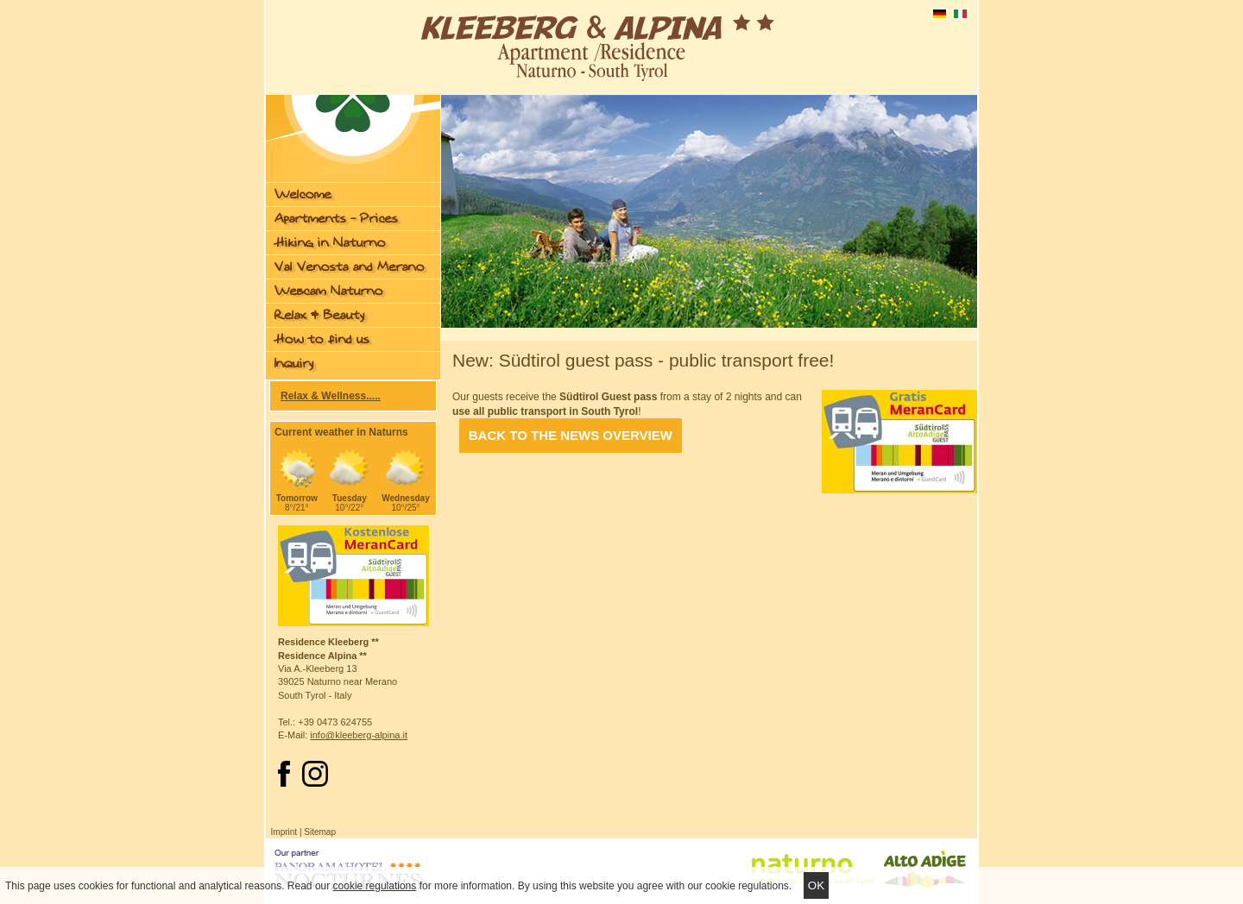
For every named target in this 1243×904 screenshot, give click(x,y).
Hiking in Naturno (330, 242)
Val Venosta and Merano (349, 267)
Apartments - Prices (336, 218)
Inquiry (293, 363)
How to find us (321, 339)
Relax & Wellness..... (331, 396)
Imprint (284, 832)
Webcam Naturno (328, 291)
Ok (816, 885)
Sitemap (320, 832)
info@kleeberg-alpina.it (358, 735)
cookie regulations (375, 886)
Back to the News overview (570, 436)
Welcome (302, 194)
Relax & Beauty (319, 315)
